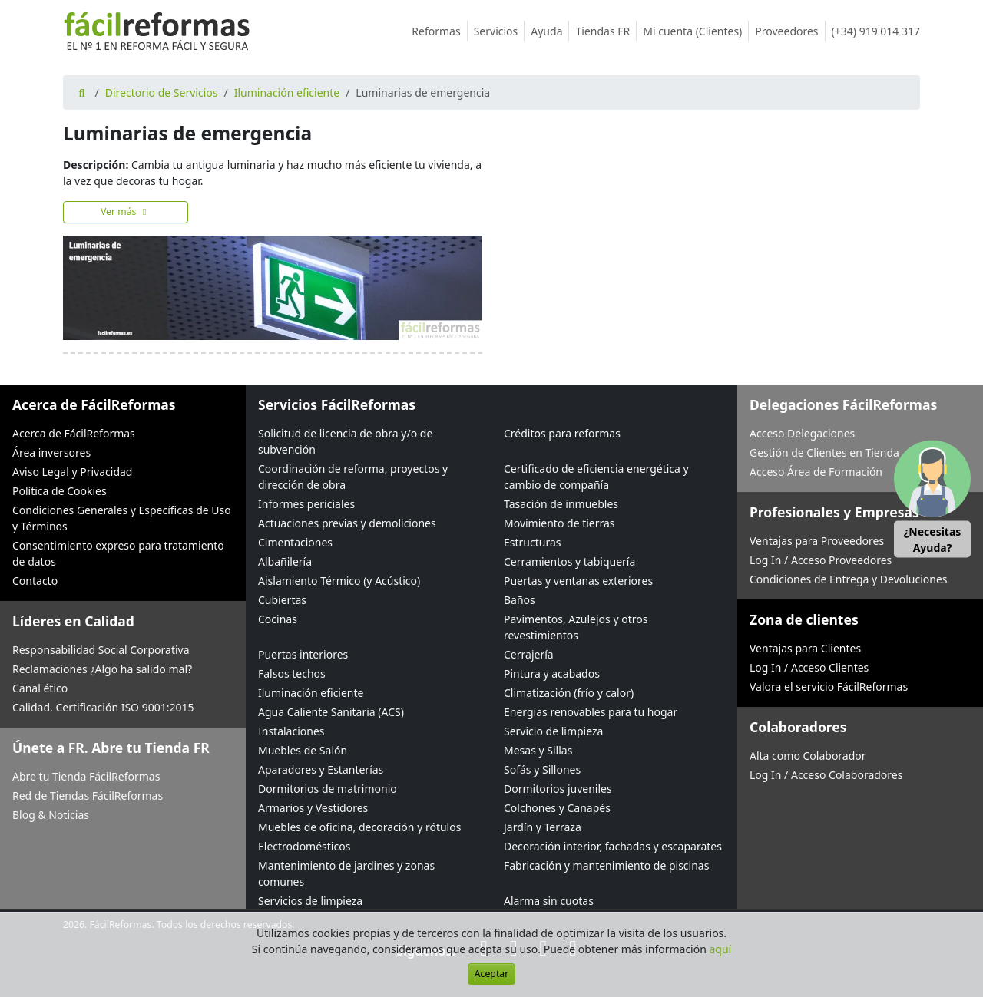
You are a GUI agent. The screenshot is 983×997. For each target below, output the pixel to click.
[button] (932, 498)
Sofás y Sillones (542, 769)
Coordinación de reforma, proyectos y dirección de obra (353, 476)
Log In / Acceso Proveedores (821, 560)
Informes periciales (306, 504)
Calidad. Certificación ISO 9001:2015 (103, 707)
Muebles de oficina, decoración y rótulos (359, 827)
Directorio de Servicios (161, 92)
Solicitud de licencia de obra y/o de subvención (345, 441)
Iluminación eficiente (286, 92)
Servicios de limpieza (310, 900)
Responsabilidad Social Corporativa (101, 649)
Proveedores (790, 31)
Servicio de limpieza (553, 731)
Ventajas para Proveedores (817, 540)
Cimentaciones (295, 542)
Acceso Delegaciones (802, 433)
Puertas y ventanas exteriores (578, 580)
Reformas (439, 31)
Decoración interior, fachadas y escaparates (613, 846)
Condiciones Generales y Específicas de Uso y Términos (121, 518)
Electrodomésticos (304, 846)
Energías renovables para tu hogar (590, 712)
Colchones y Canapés (557, 808)
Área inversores (51, 452)
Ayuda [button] (550, 31)
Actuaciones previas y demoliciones (347, 523)
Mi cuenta (696, 31)
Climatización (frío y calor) (569, 692)
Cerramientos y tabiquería (569, 561)
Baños (519, 600)
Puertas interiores (303, 654)
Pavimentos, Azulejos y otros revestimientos (575, 627)
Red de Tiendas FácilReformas (87, 795)
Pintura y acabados (552, 673)
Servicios (499, 31)
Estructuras (532, 542)
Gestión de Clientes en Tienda (824, 452)
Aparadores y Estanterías (320, 769)
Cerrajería (529, 654)
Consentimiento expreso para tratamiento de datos (118, 553)
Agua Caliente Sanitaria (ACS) (331, 712)
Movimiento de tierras (559, 523)
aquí (721, 949)
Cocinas (277, 619)
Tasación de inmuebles (561, 504)
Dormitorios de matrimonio (327, 788)
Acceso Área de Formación (816, 471)
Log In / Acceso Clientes (809, 667)
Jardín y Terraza (542, 827)
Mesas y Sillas (538, 750)
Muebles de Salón (302, 750)
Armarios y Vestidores (313, 808)
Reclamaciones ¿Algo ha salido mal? (102, 669)
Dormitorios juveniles (558, 788)
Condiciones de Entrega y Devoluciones (849, 579)
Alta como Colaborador (808, 755)
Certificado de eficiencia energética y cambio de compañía (596, 476)
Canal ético (40, 688)
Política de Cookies (59, 491)
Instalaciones (291, 731)
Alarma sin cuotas (549, 900)
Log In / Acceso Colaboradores (826, 775)
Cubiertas (282, 600)
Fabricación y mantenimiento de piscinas (606, 865)
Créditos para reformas (562, 433)
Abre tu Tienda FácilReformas (86, 776)
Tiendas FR (606, 31)
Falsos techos (292, 673)
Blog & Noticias (50, 814)
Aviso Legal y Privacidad (72, 471)
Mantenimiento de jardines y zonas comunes (346, 873)
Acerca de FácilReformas (73, 433)
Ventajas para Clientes (805, 648)
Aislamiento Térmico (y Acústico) (339, 580)
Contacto (35, 580)
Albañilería (285, 561)
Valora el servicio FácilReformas (829, 686)
